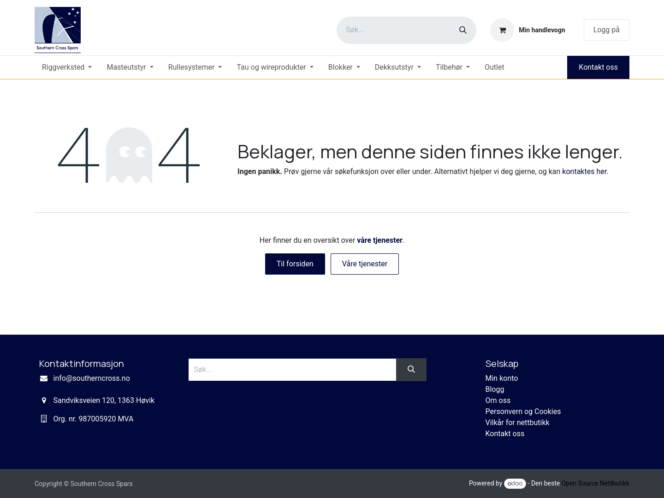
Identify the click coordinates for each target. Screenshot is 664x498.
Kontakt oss (598, 67)
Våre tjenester (365, 263)
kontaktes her (584, 171)
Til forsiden (295, 263)
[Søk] (463, 30)
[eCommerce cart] (527, 30)
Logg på (606, 29)
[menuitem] (67, 67)
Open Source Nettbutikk (595, 483)
